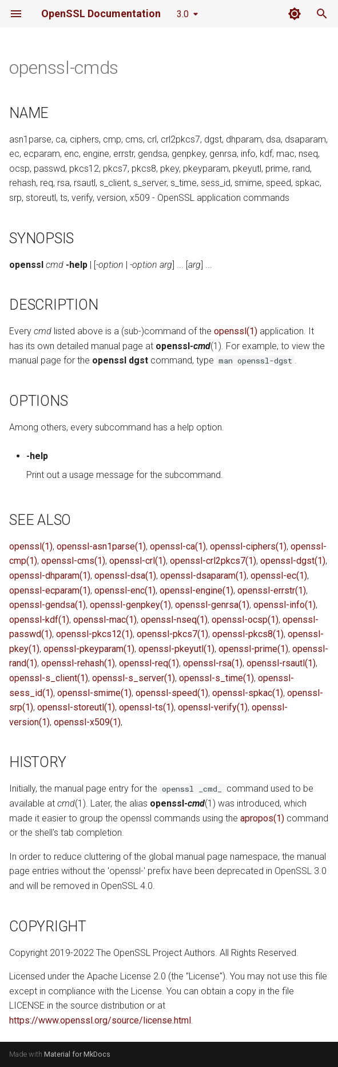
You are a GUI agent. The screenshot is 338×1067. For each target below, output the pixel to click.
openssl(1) (235, 331)
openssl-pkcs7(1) (172, 634)
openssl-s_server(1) (133, 678)
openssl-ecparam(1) (49, 590)
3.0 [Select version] (183, 14)
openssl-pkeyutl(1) (176, 648)
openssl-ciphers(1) (248, 546)
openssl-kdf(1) (39, 619)
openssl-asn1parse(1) (101, 546)
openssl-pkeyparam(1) (88, 648)
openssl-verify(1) (213, 707)
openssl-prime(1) (253, 648)
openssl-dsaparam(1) (203, 575)
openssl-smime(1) (94, 692)
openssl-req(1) (149, 663)
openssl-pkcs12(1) (94, 634)
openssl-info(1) (284, 604)
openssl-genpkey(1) (130, 604)
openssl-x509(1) (87, 722)
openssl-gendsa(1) (47, 604)
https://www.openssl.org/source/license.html (100, 1020)
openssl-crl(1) (137, 560)
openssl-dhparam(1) (49, 575)
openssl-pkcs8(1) (248, 634)
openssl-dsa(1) (125, 575)
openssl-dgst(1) (292, 560)
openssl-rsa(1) (212, 663)
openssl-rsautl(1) (281, 663)
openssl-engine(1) (196, 590)
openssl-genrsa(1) (212, 604)
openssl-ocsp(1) (245, 619)
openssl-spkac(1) (247, 692)
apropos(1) (262, 818)
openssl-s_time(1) (216, 678)
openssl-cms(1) (73, 560)
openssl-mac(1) (105, 619)
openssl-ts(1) (146, 707)
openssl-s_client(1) (48, 678)
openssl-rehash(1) (78, 663)
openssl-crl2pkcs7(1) (213, 560)
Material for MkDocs (77, 1054)
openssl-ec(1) (278, 575)
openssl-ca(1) (178, 546)
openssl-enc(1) (125, 590)
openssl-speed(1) (172, 692)
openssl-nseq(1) (174, 619)
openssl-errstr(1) (271, 590)
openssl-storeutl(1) (76, 707)
